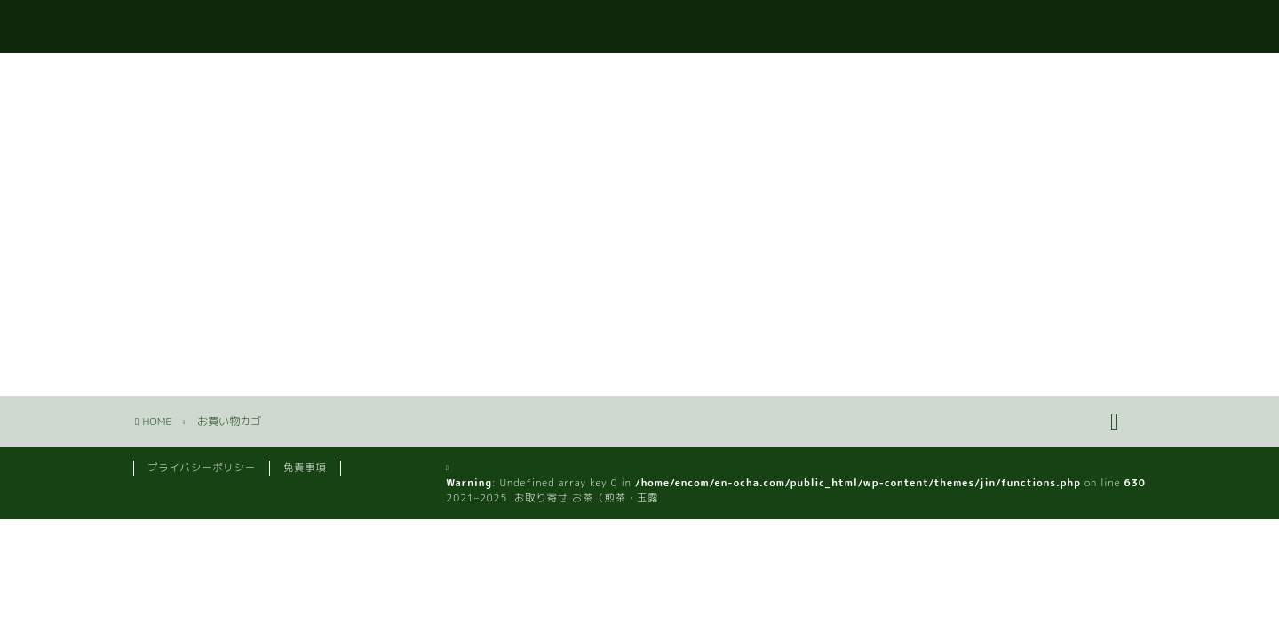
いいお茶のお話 (1001, 28)
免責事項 (305, 468)
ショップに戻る (199, 285)
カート (1112, 28)
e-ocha (163, 25)
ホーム (766, 28)
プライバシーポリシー (201, 468)
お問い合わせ (870, 28)
